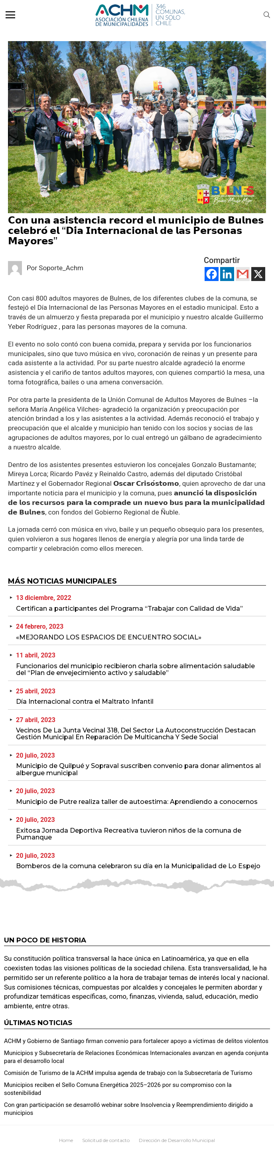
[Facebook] (212, 274)
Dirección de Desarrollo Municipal (177, 1140)
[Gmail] (243, 274)
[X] (258, 274)
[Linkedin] (227, 274)
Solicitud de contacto (106, 1140)
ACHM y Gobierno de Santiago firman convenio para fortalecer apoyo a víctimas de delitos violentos (136, 1041)
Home (66, 1140)
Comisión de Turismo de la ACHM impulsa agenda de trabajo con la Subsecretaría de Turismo (128, 1073)
